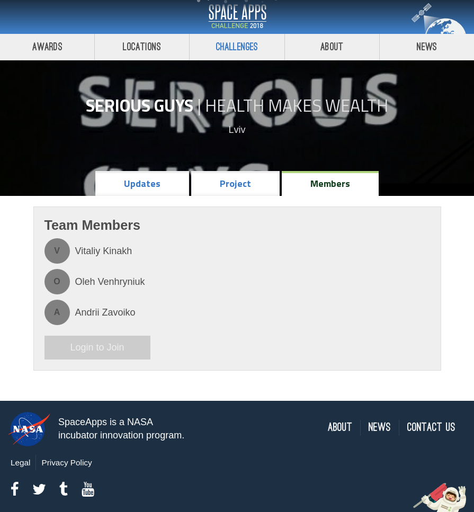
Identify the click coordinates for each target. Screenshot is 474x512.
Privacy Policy (66, 462)
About (331, 46)
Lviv (236, 129)
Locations (142, 46)
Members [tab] (330, 183)
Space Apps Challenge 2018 (237, 17)
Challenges (237, 46)
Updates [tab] (142, 183)
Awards (47, 46)
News (380, 428)
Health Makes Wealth (296, 105)
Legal (20, 462)
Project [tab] (235, 183)
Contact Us (431, 428)
